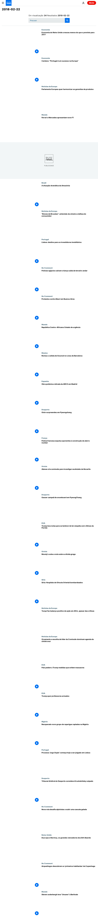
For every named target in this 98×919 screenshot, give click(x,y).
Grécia (44, 466)
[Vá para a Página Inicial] (9, 3)
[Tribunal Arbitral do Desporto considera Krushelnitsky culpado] (69, 791)
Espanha (45, 381)
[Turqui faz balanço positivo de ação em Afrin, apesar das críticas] (69, 621)
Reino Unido (47, 835)
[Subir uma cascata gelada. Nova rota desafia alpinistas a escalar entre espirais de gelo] (69, 819)
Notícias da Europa (49, 86)
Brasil (44, 183)
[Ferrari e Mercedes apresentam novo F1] (69, 128)
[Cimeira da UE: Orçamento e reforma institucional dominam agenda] (69, 649)
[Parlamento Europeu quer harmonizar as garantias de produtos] (69, 99)
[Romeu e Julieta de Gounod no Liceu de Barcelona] (69, 366)
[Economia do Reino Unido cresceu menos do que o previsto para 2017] (69, 43)
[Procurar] (49, 20)
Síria (43, 580)
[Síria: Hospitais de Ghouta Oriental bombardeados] (69, 593)
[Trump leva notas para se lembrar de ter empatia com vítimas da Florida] (69, 536)
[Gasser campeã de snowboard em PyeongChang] (69, 508)
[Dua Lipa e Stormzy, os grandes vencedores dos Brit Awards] (69, 848)
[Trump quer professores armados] (69, 706)
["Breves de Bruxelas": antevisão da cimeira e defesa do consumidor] (69, 224)
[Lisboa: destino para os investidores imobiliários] (69, 252)
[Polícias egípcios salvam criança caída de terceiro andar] (69, 281)
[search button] (67, 20)
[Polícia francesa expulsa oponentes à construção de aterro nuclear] (69, 451)
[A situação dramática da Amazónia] (69, 196)
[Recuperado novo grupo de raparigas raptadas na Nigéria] (69, 734)
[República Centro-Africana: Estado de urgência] (69, 337)
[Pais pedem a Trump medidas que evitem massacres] (69, 678)
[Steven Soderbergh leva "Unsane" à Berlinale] (69, 905)
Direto (91, 3)
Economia (46, 30)
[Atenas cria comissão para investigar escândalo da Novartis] (69, 479)
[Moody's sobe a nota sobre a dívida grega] (69, 564)
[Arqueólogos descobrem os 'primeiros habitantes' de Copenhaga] (69, 876)
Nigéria (45, 721)
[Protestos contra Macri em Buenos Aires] (69, 309)
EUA (43, 523)
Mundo (44, 115)
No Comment (47, 268)
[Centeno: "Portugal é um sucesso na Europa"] (69, 71)
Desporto (45, 409)
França (44, 438)
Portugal (45, 239)
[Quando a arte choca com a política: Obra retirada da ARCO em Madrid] (69, 394)
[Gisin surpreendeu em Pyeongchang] (69, 422)
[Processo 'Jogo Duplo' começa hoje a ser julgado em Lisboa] (69, 763)
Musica (45, 353)
